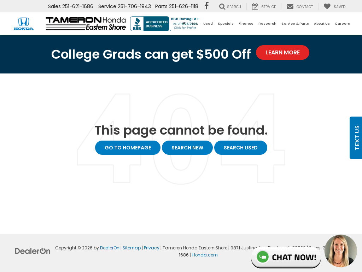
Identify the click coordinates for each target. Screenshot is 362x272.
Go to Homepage (128, 147)
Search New (187, 147)
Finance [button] (246, 23)
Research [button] (267, 23)
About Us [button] (322, 23)
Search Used (241, 147)
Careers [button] (342, 23)
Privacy (151, 248)
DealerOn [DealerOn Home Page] (109, 248)
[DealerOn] (33, 250)
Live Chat (304, 251)
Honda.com (205, 255)
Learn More (282, 52)
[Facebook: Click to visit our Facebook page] (206, 6)
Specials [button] (226, 23)
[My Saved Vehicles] (334, 6)
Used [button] (208, 23)
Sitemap (132, 248)
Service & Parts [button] (295, 23)
